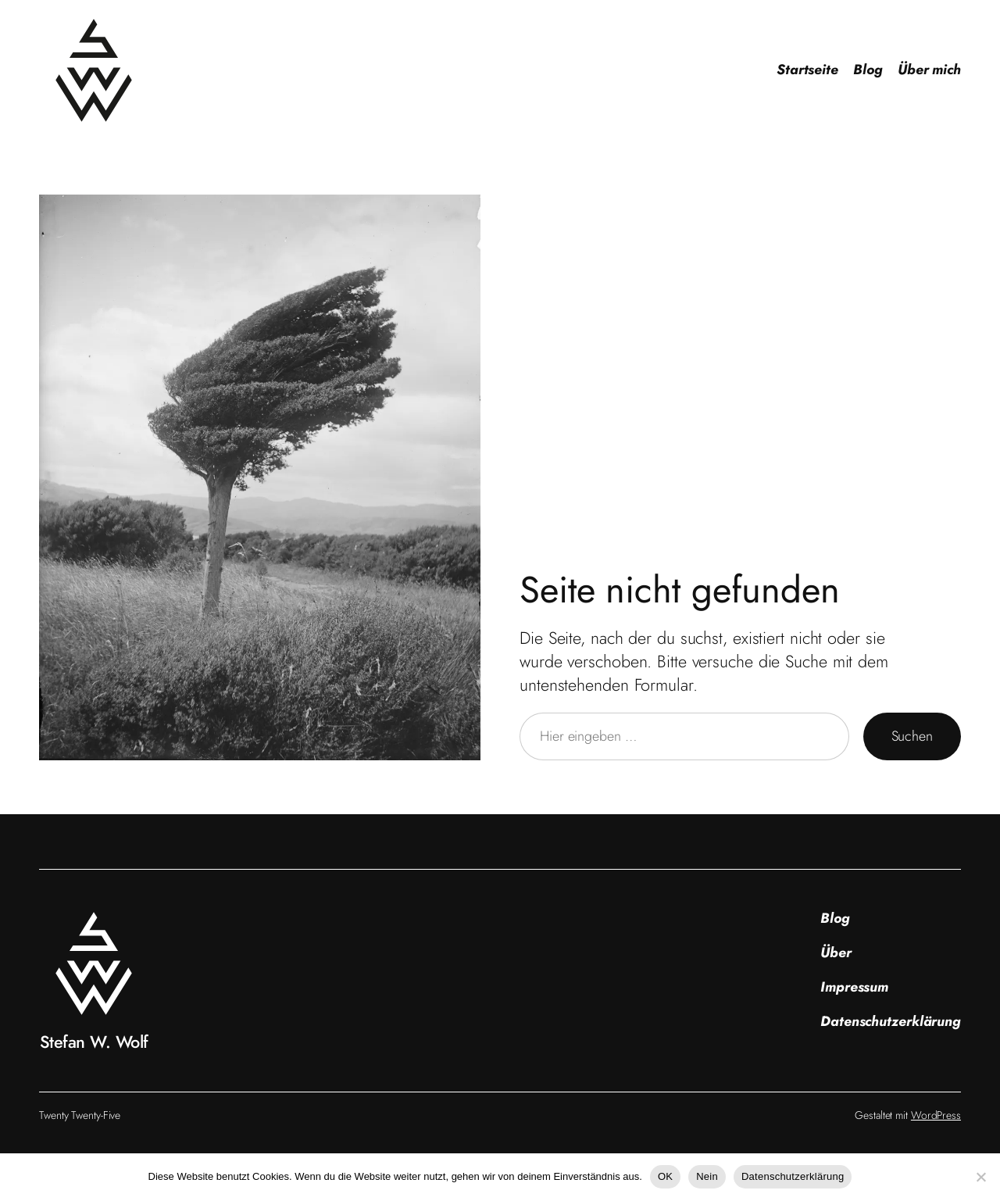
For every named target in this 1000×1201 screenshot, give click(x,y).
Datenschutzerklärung (792, 1176)
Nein (707, 1176)
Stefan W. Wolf (94, 1042)
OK (665, 1176)
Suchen (912, 736)
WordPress (936, 1115)
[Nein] (980, 1177)
